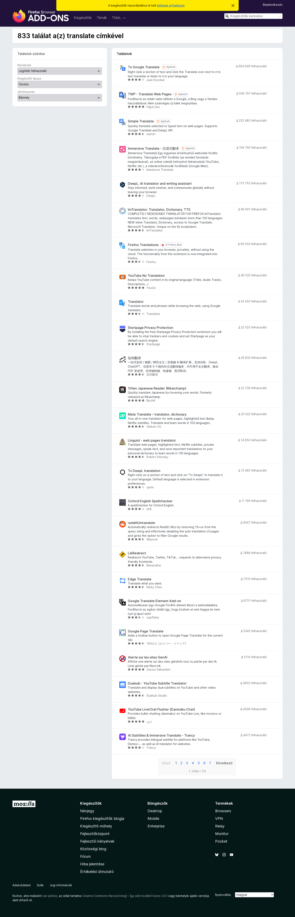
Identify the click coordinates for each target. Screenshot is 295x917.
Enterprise (156, 826)
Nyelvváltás (223, 894)
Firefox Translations (143, 245)
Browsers (223, 811)
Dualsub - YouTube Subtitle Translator (157, 683)
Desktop (155, 811)
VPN (219, 818)
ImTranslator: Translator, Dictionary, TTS (159, 210)
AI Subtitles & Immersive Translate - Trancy (161, 735)
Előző (166, 763)
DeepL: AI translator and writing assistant (160, 184)
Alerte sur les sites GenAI (147, 657)
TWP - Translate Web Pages (149, 94)
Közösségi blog (93, 849)
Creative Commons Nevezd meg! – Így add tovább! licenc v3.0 (124, 896)
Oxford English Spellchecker (150, 501)
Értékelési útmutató (97, 871)
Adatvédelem (21, 885)
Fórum (85, 856)
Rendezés (24, 65)
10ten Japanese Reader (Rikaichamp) (157, 388)
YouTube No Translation (146, 276)
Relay (220, 826)
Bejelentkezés (273, 4)
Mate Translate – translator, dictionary (157, 414)
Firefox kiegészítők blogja (102, 818)
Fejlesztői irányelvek (97, 841)
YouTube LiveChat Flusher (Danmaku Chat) (161, 709)
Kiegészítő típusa (29, 78)
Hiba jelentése (92, 864)
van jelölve (49, 896)
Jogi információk (61, 885)
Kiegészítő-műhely (96, 826)
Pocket (221, 841)
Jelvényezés (26, 91)
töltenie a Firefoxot (170, 5)
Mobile (153, 818)
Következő (224, 763)
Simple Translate (141, 121)
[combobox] (253, 16)
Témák (102, 18)
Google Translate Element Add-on (154, 601)
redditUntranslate (141, 523)
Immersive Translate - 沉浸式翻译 (153, 148)
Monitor (222, 834)
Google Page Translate (145, 631)
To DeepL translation (144, 471)
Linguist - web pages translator (152, 440)
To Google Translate (144, 67)
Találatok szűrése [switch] (31, 54)
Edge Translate (139, 579)
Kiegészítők (83, 18)
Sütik (40, 885)
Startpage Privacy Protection (150, 328)
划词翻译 (134, 358)
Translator (136, 302)
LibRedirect (137, 553)
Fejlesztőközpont (95, 834)
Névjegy (87, 811)
